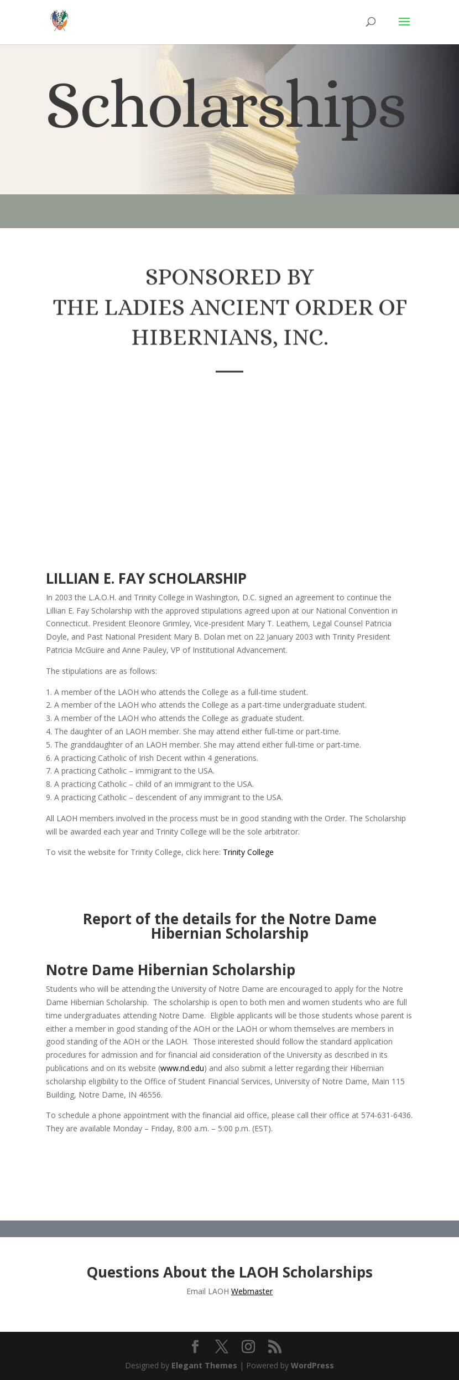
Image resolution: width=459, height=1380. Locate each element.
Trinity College (248, 852)
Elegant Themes (204, 1365)
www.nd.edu (182, 1068)
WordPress (312, 1365)
